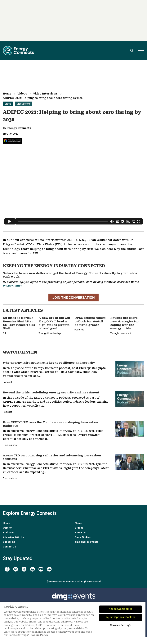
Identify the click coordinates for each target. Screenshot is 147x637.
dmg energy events (86, 541)
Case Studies (83, 537)
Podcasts (8, 532)
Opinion (7, 527)
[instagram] (15, 569)
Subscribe (9, 541)
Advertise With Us (13, 537)
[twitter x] (24, 569)
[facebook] (7, 569)
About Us (80, 532)
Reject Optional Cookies (121, 617)
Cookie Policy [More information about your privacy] (39, 635)
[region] (72, 619)
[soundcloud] (49, 569)
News (78, 523)
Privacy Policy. (13, 285)
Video (8, 103)
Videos (22, 93)
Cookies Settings (120, 625)
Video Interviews (45, 93)
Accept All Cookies (120, 609)
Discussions (23, 103)
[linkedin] (32, 569)
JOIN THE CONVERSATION (73, 297)
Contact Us (9, 546)
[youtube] (40, 569)
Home (7, 93)
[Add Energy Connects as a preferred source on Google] (12, 141)
